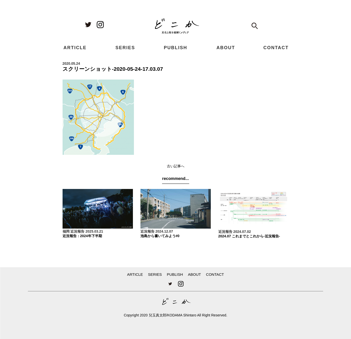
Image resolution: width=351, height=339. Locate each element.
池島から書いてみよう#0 (160, 236)
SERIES (125, 47)
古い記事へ (175, 166)
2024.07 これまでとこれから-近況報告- (249, 236)
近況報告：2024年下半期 (82, 236)
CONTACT (276, 47)
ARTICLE (75, 47)
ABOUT (226, 47)
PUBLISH (175, 47)
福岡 (66, 231)
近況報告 (77, 231)
